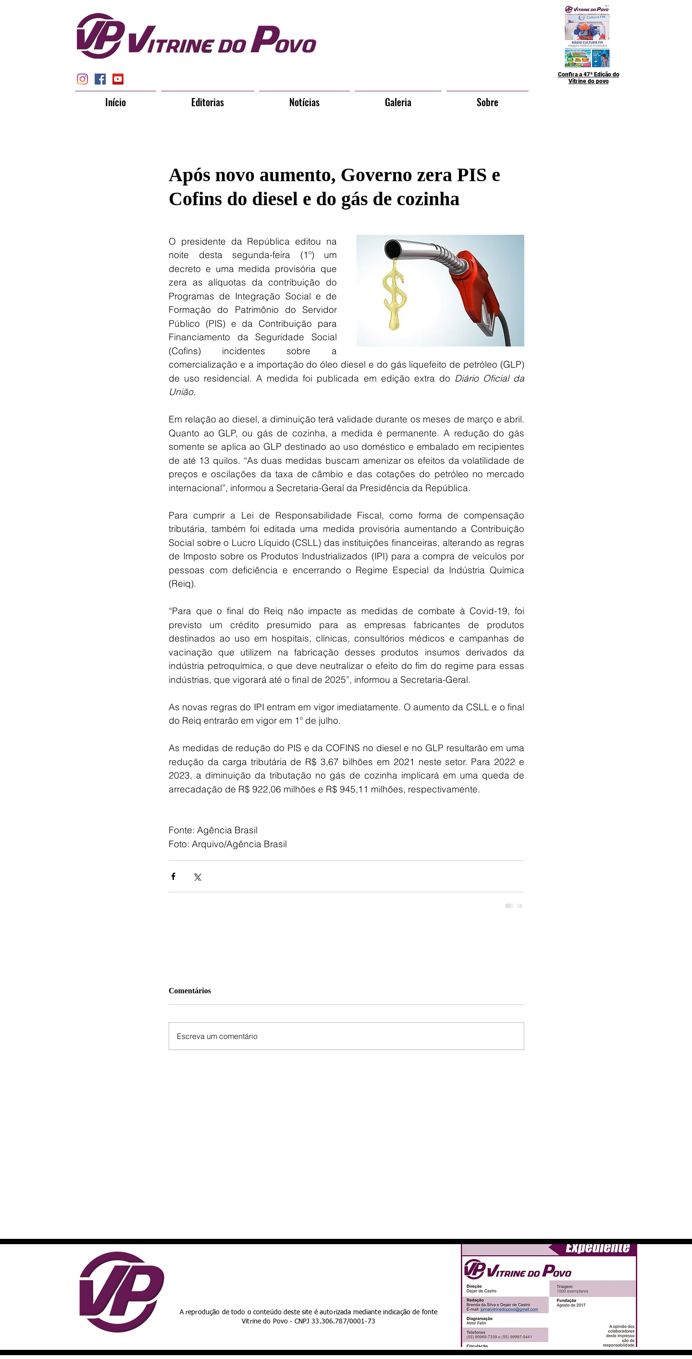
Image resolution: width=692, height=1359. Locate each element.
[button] (208, 97)
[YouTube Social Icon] (118, 79)
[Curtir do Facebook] (328, 1273)
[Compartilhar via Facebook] (173, 876)
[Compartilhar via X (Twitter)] (196, 876)
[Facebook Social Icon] (100, 79)
